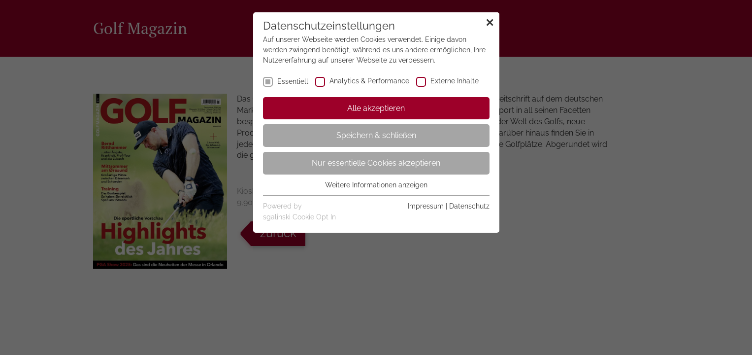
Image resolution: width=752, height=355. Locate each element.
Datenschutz (469, 206)
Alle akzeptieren (376, 108)
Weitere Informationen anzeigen (376, 185)
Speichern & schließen (376, 135)
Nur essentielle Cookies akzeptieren (376, 163)
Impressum (426, 206)
